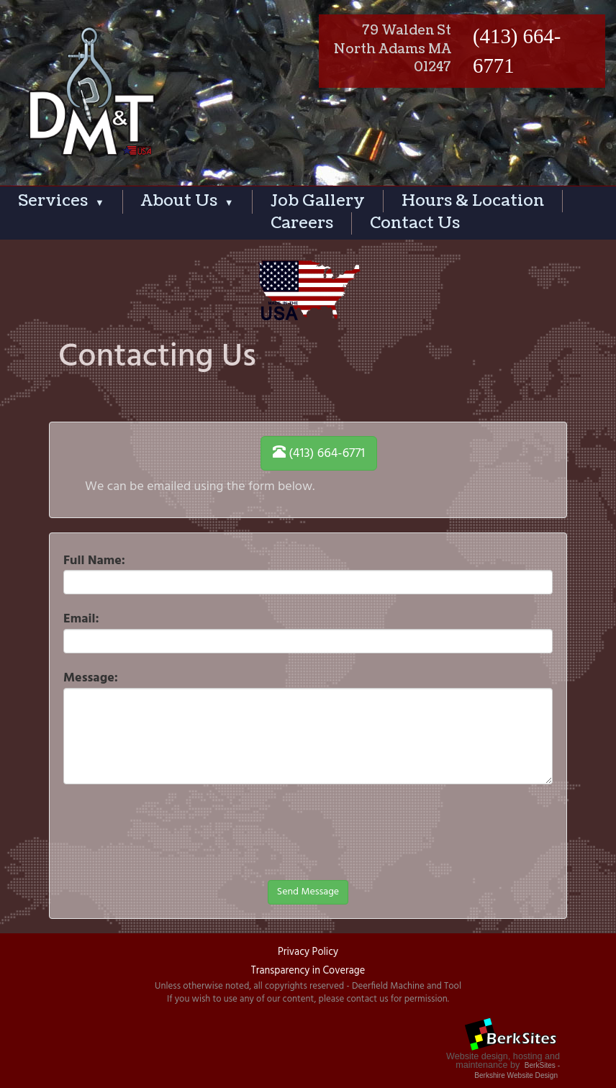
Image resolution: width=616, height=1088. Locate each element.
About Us (187, 201)
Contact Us (415, 223)
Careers (302, 223)
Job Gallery (318, 201)
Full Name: (94, 560)
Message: (90, 678)
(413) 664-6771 (319, 453)
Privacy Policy (308, 952)
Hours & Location (473, 201)
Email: (81, 619)
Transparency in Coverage (308, 971)
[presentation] (172, 867)
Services (61, 201)
